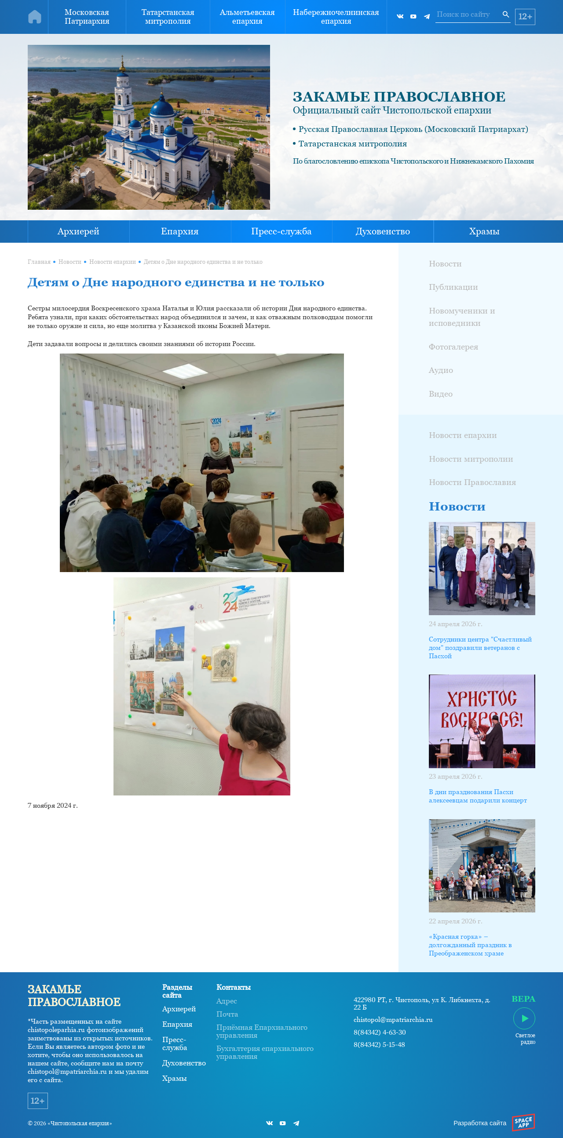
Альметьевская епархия (247, 17)
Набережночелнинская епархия (336, 17)
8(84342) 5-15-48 (379, 1044)
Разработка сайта (479, 1123)
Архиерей (78, 231)
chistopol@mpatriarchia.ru (393, 1019)
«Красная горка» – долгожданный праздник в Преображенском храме (470, 945)
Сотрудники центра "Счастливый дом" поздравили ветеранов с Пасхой (480, 648)
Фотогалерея (453, 346)
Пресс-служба (281, 231)
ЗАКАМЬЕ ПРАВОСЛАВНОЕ (399, 97)
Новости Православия (472, 482)
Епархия (180, 231)
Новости (69, 262)
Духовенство (383, 231)
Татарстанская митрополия (168, 17)
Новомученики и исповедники (462, 317)
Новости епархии (112, 262)
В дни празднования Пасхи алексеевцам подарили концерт (478, 796)
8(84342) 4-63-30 (380, 1032)
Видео (441, 393)
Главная (39, 262)
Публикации (453, 287)
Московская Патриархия (87, 17)
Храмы (484, 231)
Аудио (441, 370)
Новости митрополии (471, 458)
